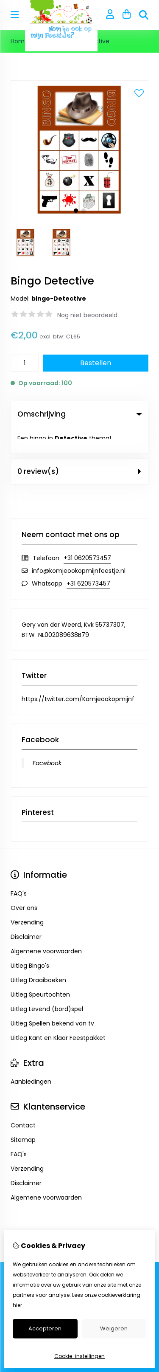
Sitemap (23, 1113)
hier (17, 1305)
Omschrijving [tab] (79, 414)
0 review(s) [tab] (79, 444)
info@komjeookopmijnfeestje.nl (79, 544)
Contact (23, 1098)
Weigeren (114, 1328)
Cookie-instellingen (79, 1356)
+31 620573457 (88, 556)
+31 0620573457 (87, 531)
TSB (104, 1223)
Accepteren (44, 1328)
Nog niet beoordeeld (87, 315)
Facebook (47, 736)
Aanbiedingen (31, 1055)
